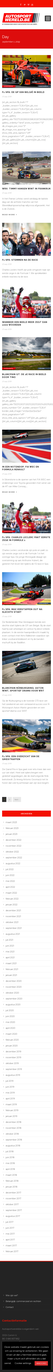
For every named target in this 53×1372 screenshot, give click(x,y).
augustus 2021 (13, 934)
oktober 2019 (12, 1063)
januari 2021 (11, 975)
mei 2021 (10, 951)
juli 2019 (9, 1081)
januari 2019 (11, 1116)
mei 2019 (10, 1092)
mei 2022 (10, 881)
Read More (9, 215)
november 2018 (13, 1128)
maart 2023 (11, 822)
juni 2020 (10, 1016)
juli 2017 (9, 1222)
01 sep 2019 (6, 96)
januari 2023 (11, 834)
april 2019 (10, 1098)
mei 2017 (10, 1234)
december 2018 (13, 1122)
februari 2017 (12, 1251)
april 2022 (10, 887)
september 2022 (14, 857)
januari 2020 (12, 1045)
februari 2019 (12, 1110)
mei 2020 (10, 1022)
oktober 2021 (12, 922)
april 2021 (10, 957)
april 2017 (10, 1239)
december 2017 (13, 1192)
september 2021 (14, 928)
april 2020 (10, 1028)
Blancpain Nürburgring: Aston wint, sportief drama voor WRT (23, 689)
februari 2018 (12, 1181)
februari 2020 (12, 1040)
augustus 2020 (13, 1004)
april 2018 (10, 1169)
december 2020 (14, 981)
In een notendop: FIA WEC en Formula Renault (20, 468)
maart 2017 (11, 1245)
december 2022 (13, 840)
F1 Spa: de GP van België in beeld (23, 92)
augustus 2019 (13, 1075)
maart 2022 (11, 893)
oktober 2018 (12, 1134)
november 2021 (13, 916)
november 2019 (13, 1057)
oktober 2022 (12, 851)
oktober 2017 (12, 1204)
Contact (10, 1307)
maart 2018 (11, 1175)
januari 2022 (11, 904)
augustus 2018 (13, 1145)
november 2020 (14, 987)
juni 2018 (10, 1157)
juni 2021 (10, 945)
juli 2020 (10, 1010)
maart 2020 (11, 1034)
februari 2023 (12, 828)
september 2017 (14, 1210)
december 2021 (13, 910)
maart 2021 (11, 963)
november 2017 (13, 1198)
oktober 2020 (12, 993)
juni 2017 (10, 1228)
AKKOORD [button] (41, 1363)
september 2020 (14, 998)
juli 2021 (9, 940)
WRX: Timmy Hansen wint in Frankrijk (26, 188)
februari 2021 (12, 969)
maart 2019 (11, 1104)
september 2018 (14, 1139)
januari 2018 (11, 1186)
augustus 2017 (13, 1216)
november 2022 (13, 846)
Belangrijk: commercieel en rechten (23, 1301)
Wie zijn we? (12, 1295)
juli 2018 (10, 1151)
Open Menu (48, 18)
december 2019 (13, 1051)
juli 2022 (10, 869)
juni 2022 (10, 875)
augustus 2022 (13, 863)
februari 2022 (12, 898)
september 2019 (14, 1069)
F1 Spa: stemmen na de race (20, 260)
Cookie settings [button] (23, 1363)
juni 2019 (10, 1087)
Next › (17, 799)
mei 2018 (10, 1163)
